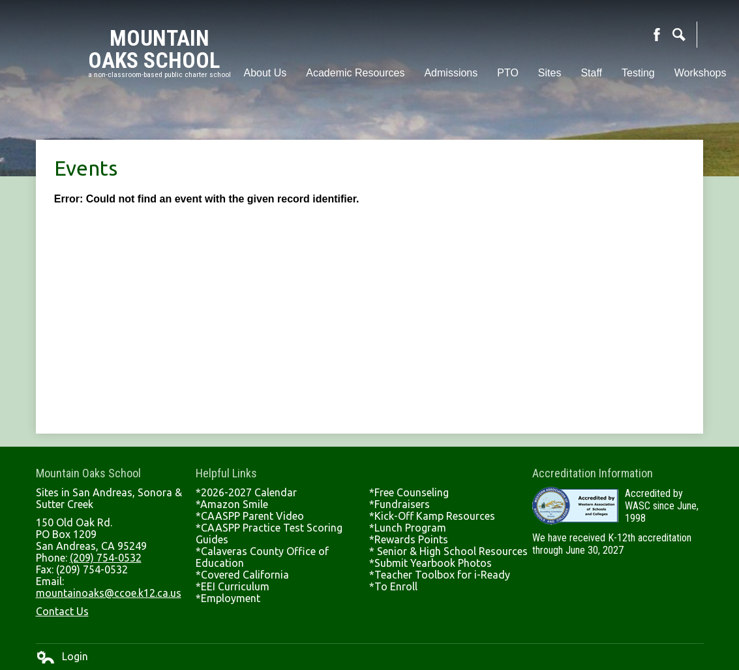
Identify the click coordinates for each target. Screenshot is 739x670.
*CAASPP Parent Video (250, 516)
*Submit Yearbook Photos (430, 563)
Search (679, 34)
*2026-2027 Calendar (246, 492)
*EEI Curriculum (232, 586)
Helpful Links (226, 473)
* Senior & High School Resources (448, 551)
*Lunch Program (407, 528)
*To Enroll (393, 586)
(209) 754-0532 (106, 558)
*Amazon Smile (232, 504)
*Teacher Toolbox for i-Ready (439, 575)
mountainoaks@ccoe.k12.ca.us (108, 593)
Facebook (656, 34)
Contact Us (62, 611)
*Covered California (242, 575)
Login (62, 656)
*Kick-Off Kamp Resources (432, 516)
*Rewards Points (408, 539)
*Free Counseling (409, 492)
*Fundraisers (399, 504)
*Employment (228, 598)
